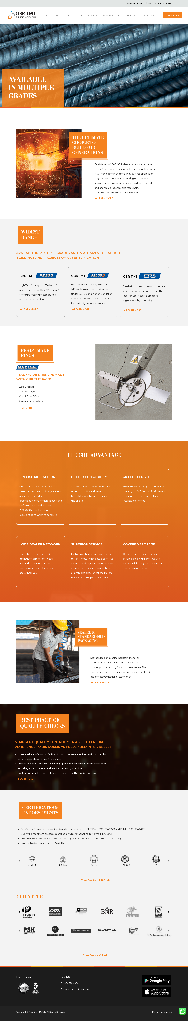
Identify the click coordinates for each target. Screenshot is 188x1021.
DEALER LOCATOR (149, 15)
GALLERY (130, 15)
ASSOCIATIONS (110, 15)
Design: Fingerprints (162, 1012)
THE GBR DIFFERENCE (86, 15)
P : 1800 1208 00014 (71, 983)
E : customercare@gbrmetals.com (77, 989)
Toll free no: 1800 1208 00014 (157, 3)
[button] (19, 861)
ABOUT (47, 15)
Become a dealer (134, 3)
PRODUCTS (62, 15)
